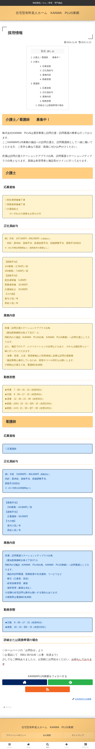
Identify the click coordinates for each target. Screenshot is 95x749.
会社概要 (47, 737)
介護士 (35, 62)
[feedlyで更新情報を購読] (70, 685)
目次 (43, 51)
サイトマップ (78, 737)
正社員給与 (47, 71)
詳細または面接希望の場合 (51, 108)
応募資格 (46, 66)
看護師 (35, 85)
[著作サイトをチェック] (24, 685)
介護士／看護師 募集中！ (47, 57)
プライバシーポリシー (17, 737)
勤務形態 (46, 80)
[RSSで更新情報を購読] (47, 692)
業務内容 (46, 76)
